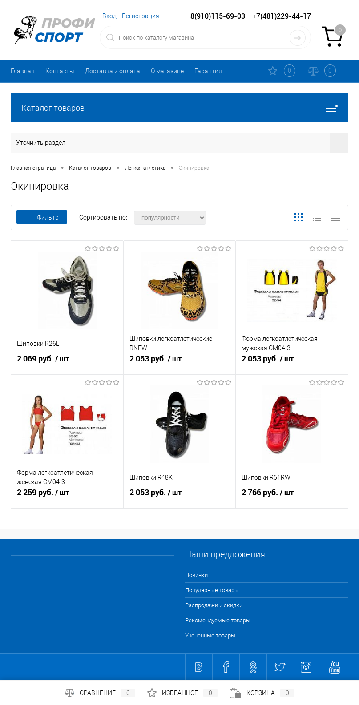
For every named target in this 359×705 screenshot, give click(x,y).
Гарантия (208, 71)
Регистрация (140, 16)
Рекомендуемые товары (217, 620)
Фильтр (42, 217)
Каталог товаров (179, 107)
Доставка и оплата (112, 71)
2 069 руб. (67, 362)
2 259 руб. (67, 496)
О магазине (167, 71)
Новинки (196, 575)
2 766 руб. (292, 496)
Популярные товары (212, 590)
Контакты (59, 71)
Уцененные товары (210, 635)
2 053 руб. (179, 362)
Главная (23, 71)
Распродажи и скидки (213, 605)
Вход (109, 16)
